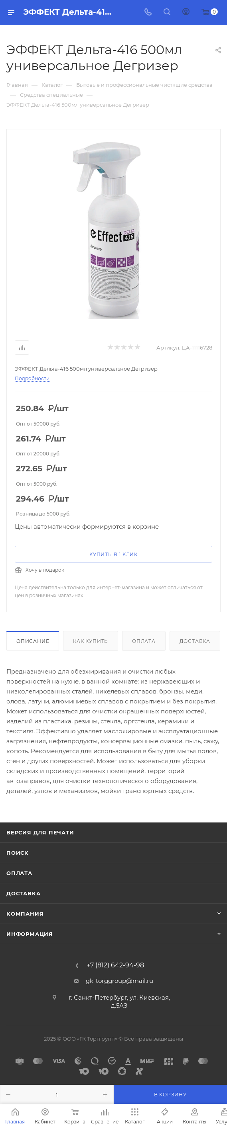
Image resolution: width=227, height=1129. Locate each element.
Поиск (17, 853)
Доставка (195, 641)
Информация (29, 934)
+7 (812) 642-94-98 (115, 965)
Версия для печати (40, 832)
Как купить (90, 641)
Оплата (144, 641)
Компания (24, 913)
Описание (32, 641)
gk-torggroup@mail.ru (119, 980)
